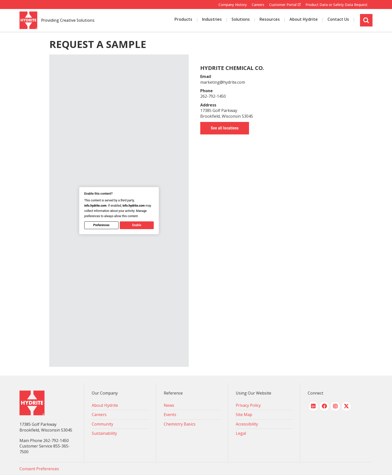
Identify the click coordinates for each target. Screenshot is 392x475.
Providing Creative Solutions (67, 20)
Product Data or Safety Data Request (337, 4)
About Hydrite (105, 405)
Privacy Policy (248, 405)
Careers (258, 4)
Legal (241, 433)
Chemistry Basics (180, 424)
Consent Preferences (39, 469)
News (169, 405)
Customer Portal (282, 4)
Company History (232, 4)
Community (102, 424)
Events (170, 414)
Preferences (101, 225)
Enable (136, 225)
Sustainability (104, 433)
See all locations (224, 128)
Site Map (244, 414)
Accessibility (247, 424)
